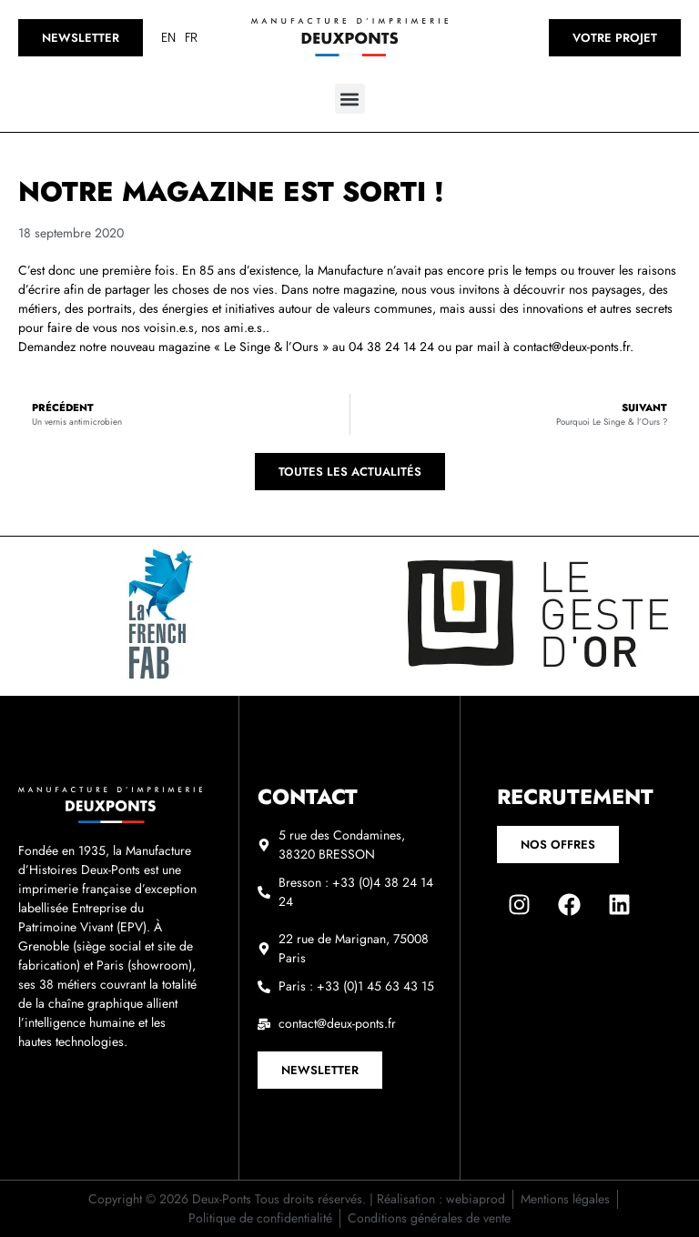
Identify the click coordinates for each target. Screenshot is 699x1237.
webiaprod (475, 1199)
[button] (350, 99)
